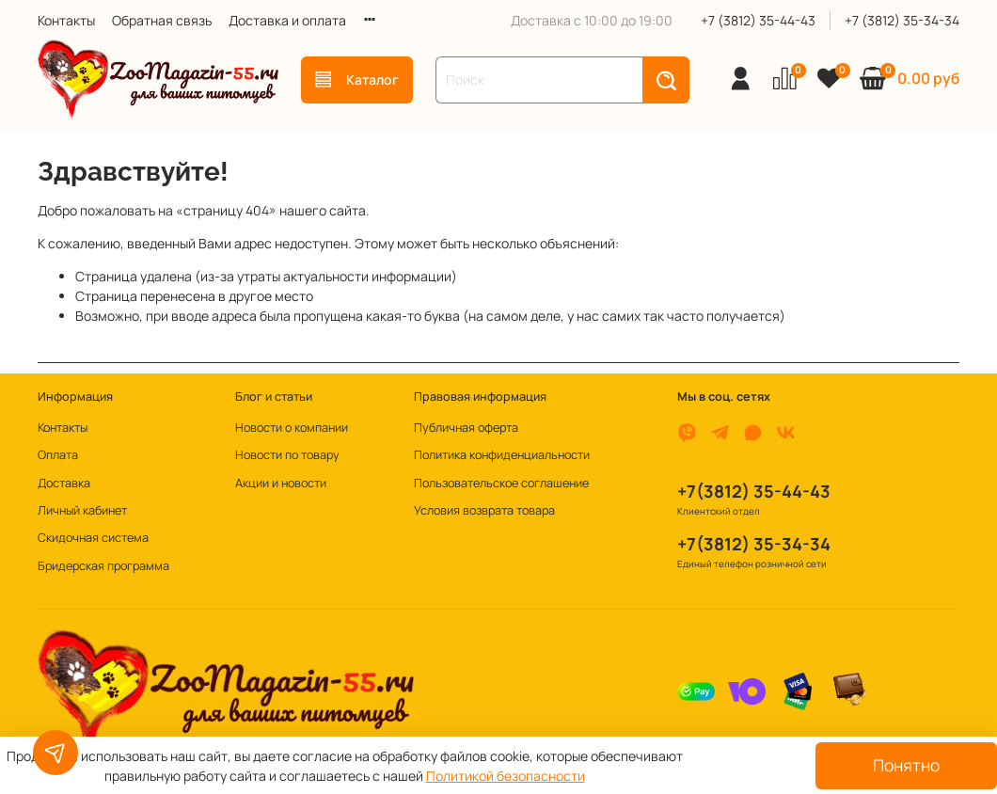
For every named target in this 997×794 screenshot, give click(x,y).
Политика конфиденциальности (502, 455)
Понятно (906, 765)
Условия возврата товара (484, 510)
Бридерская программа (103, 566)
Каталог (357, 79)
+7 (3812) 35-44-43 (758, 20)
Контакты (66, 20)
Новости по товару (287, 455)
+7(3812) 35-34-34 (754, 543)
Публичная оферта (466, 428)
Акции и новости (280, 483)
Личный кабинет (82, 510)
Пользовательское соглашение (501, 483)
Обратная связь (162, 20)
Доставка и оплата (287, 20)
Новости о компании (291, 428)
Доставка (64, 483)
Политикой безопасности (505, 776)
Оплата (58, 455)
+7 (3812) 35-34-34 (902, 20)
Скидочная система (93, 538)
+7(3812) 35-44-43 (754, 491)
